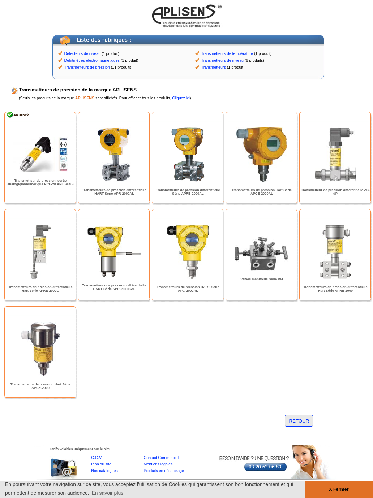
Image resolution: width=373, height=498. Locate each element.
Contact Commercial (161, 457)
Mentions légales (158, 464)
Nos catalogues (104, 470)
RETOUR (299, 421)
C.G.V (96, 457)
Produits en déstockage (164, 470)
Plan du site (101, 464)
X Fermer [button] (339, 489)
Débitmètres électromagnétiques (92, 60)
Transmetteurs (213, 67)
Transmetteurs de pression (87, 67)
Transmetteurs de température (227, 53)
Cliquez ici (181, 98)
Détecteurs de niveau (82, 53)
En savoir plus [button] (107, 493)
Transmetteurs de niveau (222, 60)
